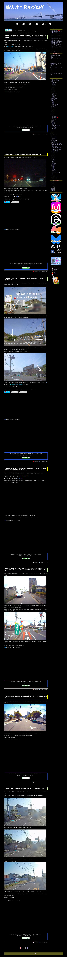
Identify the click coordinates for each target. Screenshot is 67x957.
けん (51, 75)
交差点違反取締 (54, 150)
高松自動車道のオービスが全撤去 (55, 55)
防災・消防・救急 (53, 140)
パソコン (53, 170)
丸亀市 (53, 94)
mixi (54, 272)
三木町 (53, 96)
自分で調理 (53, 117)
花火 (52, 103)
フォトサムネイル (56, 269)
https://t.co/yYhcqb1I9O (24, 476)
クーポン (53, 122)
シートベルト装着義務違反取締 (56, 147)
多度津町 (53, 162)
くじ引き (53, 119)
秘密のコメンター (53, 57)
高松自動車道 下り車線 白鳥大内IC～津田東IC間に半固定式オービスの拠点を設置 (56, 47)
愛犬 (51, 174)
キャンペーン (54, 121)
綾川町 (53, 83)
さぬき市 (53, 159)
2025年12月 (52, 187)
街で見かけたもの (53, 98)
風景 (52, 101)
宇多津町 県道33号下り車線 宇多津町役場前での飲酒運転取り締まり (23, 154)
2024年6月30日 (36, 271)
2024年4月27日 (36, 461)
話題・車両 (53, 142)
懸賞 (52, 120)
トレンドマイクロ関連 (55, 172)
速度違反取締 (54, 146)
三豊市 (53, 97)
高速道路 (53, 168)
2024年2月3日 (36, 689)
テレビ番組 (53, 127)
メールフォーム (56, 268)
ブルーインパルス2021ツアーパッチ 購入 (56, 73)
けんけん (52, 66)
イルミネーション (54, 104)
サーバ (53, 171)
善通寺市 (53, 160)
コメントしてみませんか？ (44, 271)
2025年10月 (52, 189)
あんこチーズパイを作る (54, 30)
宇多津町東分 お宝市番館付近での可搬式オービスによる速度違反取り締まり (25, 788)
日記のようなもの (53, 79)
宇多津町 (53, 84)
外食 (52, 115)
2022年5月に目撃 (10, 46)
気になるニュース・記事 (54, 80)
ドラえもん (52, 107)
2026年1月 (52, 186)
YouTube (7, 201)
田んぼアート (53, 99)
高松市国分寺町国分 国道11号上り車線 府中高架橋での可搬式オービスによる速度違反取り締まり (56, 42)
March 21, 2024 (19, 478)
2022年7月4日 (36, 942)
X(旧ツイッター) (14, 201)
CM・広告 (53, 128)
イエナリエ (53, 105)
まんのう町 (53, 95)
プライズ (52, 106)
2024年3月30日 (36, 562)
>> (31, 948)
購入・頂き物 (54, 116)
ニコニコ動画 (14, 391)
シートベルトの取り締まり (14, 384)
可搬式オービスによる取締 (56, 143)
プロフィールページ (57, 266)
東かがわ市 (53, 93)
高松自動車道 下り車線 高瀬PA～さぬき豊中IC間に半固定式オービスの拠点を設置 (56, 32)
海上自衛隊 (53, 137)
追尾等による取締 (54, 151)
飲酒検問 (20, 384)
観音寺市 (53, 85)
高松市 (53, 161)
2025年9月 (52, 190)
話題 (52, 124)
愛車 (51, 173)
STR (51, 56)
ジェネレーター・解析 (55, 125)
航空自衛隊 (53, 138)
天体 (52, 102)
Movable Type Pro (35, 953)
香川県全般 (53, 82)
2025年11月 (52, 188)
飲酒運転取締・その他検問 (56, 149)
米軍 (52, 139)
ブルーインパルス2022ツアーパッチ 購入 (56, 67)
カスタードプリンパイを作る (55, 40)
